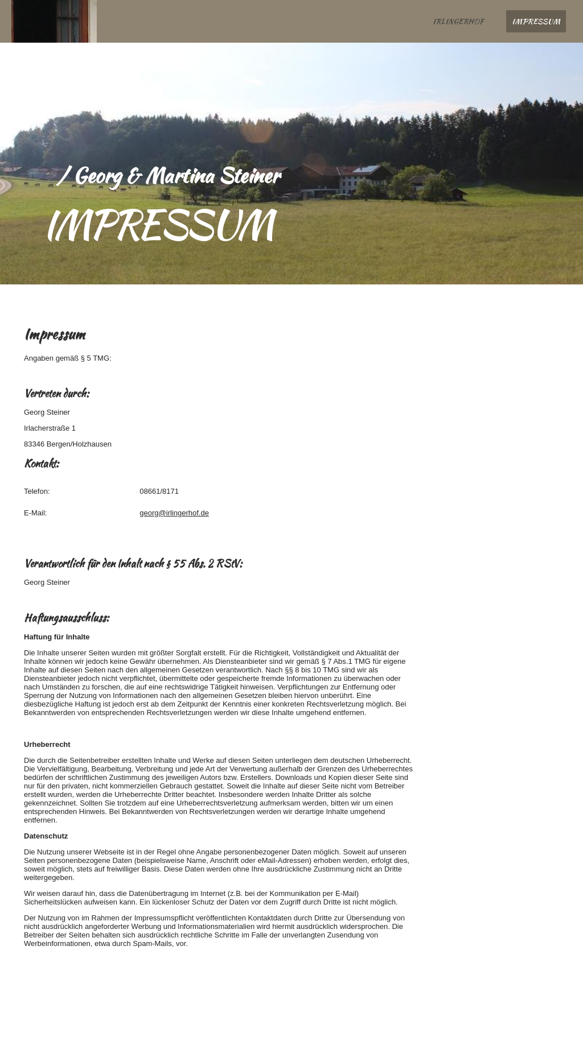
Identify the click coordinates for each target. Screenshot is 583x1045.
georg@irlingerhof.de (174, 513)
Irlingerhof (458, 21)
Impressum (536, 21)
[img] (54, 21)
